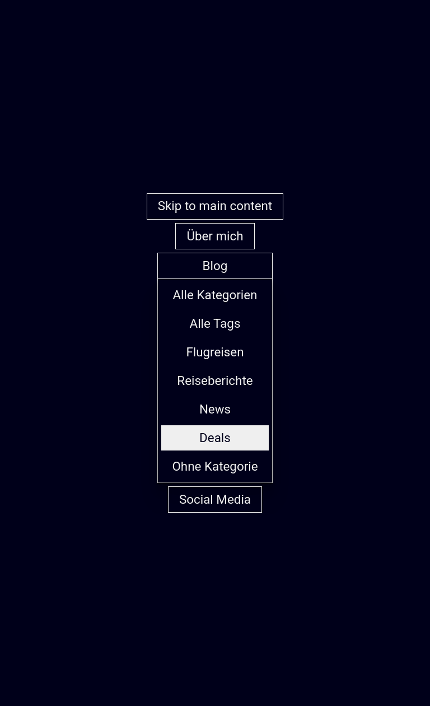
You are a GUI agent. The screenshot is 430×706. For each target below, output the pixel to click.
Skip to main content (215, 205)
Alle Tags (215, 323)
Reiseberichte (215, 380)
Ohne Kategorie (215, 466)
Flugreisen (215, 352)
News (215, 409)
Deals (215, 437)
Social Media (215, 499)
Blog (215, 265)
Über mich (214, 236)
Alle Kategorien (215, 294)
